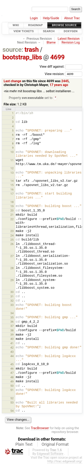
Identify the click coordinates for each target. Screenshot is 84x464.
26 (12, 244)
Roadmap (35, 25)
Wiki (16, 25)
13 (12, 173)
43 (12, 352)
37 (12, 326)
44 (12, 356)
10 (12, 152)
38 (12, 330)
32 (12, 301)
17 (12, 194)
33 (12, 305)
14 (12, 181)
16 (12, 190)
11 (12, 160)
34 (12, 313)
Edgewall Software (50, 454)
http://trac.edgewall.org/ (64, 462)
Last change (12, 81)
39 (12, 335)
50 (12, 386)
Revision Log (71, 42)
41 (12, 343)
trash (31, 49)
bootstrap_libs (22, 57)
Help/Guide (51, 18)
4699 (57, 57)
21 (12, 215)
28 (12, 268)
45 (12, 364)
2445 (65, 81)
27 (12, 256)
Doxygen (71, 31)
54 (12, 411)
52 (12, 398)
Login (34, 18)
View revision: (54, 74)
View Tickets (23, 31)
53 (12, 403)
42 (12, 348)
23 (12, 231)
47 (12, 373)
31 (12, 297)
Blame (51, 42)
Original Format (55, 445)
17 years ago (59, 85)
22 (12, 219)
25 (12, 240)
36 (12, 322)
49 (12, 382)
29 (12, 280)
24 (12, 236)
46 (12, 369)
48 (12, 377)
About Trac (72, 18)
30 (12, 292)
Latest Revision (69, 39)
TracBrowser (40, 429)
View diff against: (61, 67)
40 (12, 339)
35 (12, 318)
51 (12, 390)
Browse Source (64, 25)
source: (12, 49)
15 (12, 185)
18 (12, 202)
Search (48, 31)
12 (12, 168)
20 (12, 211)
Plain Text (23, 445)
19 (12, 206)
